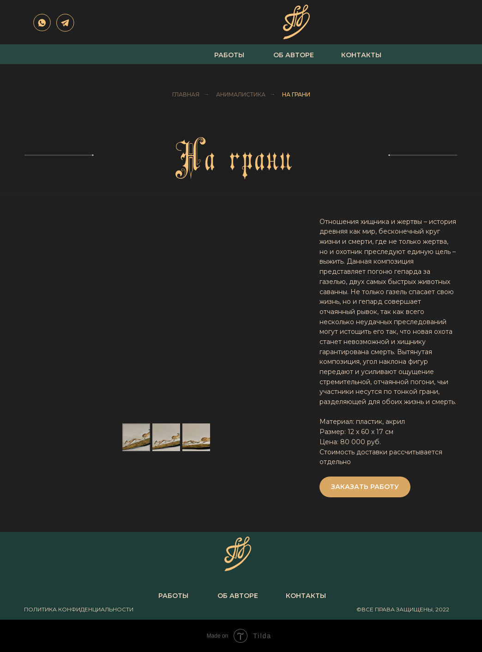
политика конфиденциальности (78, 609)
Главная (185, 94)
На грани (296, 94)
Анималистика (240, 94)
